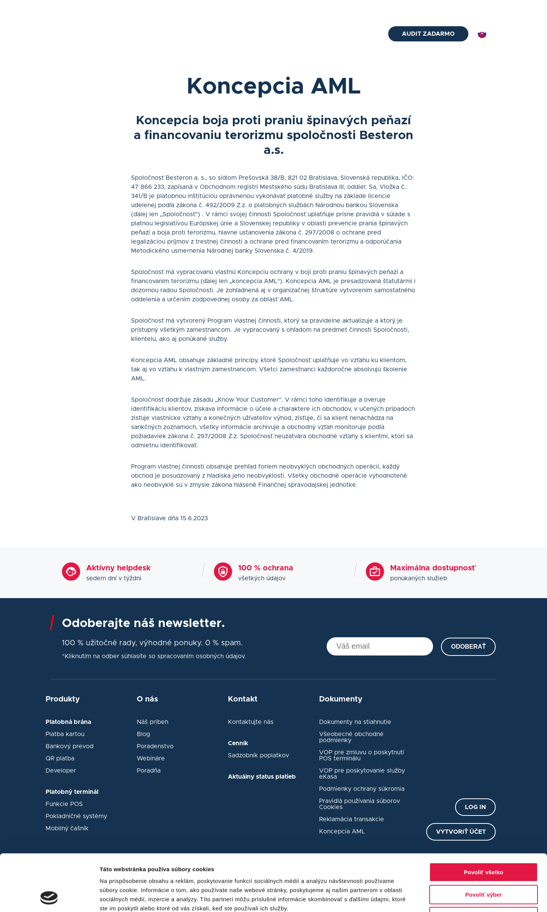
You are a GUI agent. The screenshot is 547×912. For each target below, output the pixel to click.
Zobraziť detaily (397, 897)
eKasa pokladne (275, 35)
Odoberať (468, 646)
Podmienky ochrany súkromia (362, 789)
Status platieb (422, 8)
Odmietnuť (483, 863)
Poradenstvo (155, 746)
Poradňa (149, 771)
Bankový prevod (69, 746)
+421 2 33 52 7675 (176, 8)
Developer (61, 771)
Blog (356, 8)
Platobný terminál (214, 35)
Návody (322, 35)
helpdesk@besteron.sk (95, 8)
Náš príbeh (152, 722)
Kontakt (357, 35)
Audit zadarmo (428, 34)
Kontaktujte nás (251, 722)
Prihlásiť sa (480, 8)
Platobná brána (155, 35)
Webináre (151, 758)
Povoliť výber (483, 841)
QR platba (60, 758)
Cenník (328, 8)
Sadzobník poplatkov (258, 755)
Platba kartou (65, 734)
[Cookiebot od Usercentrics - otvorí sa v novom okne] (49, 897)
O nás (382, 8)
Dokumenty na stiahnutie (355, 722)
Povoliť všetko (483, 819)
